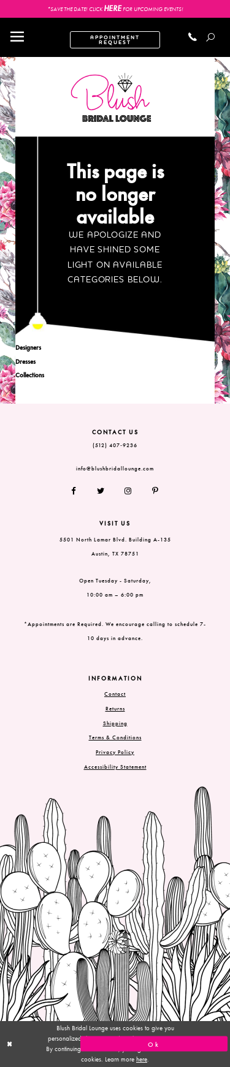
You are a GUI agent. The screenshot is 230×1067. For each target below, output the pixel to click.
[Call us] (193, 37)
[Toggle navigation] (16, 37)
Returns (115, 708)
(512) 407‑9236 (115, 445)
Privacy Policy (115, 752)
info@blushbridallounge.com (115, 468)
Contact (115, 694)
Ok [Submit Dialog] (154, 1043)
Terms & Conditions (115, 737)
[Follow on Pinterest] (151, 491)
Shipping (115, 723)
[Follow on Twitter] (101, 491)
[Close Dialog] (76, 1044)
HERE (112, 8)
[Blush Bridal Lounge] (111, 98)
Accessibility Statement (115, 767)
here (141, 1059)
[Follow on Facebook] (78, 491)
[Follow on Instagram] (129, 491)
